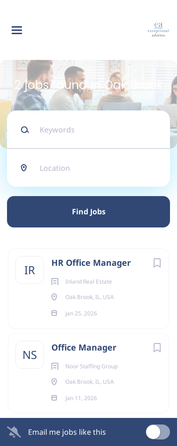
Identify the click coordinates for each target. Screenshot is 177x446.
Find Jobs (89, 211)
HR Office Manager (91, 262)
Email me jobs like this (67, 432)
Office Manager (83, 347)
